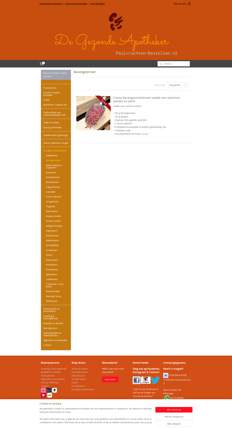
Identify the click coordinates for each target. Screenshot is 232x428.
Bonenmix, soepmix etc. (55, 104)
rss (117, 422)
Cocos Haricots (53, 196)
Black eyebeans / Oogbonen (54, 166)
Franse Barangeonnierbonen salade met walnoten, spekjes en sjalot (146, 99)
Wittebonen (51, 301)
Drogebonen (52, 201)
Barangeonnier (53, 160)
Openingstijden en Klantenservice (52, 334)
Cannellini (50, 191)
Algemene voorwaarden (55, 340)
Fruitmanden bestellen (51, 3)
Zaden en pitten (51, 122)
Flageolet (50, 206)
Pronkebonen (78, 386)
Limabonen (51, 250)
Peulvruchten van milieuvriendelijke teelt (54, 113)
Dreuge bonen (79, 379)
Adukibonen (52, 155)
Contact (47, 345)
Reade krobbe (53, 291)
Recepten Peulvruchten (54, 150)
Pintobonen (51, 264)
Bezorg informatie (52, 127)
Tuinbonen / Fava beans (54, 285)
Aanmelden (110, 379)
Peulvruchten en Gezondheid (51, 310)
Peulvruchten (49, 87)
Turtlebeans (52, 279)
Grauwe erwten (53, 216)
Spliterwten (51, 274)
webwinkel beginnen (128, 422)
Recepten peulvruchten (83, 389)
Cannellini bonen (80, 372)
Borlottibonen (53, 177)
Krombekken (52, 245)
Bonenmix (51, 172)
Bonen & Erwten (80, 368)
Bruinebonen (52, 182)
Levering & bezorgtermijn (53, 368)
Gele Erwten (52, 211)
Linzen (46, 99)
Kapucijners (51, 230)
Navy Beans (52, 259)
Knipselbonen (78, 375)
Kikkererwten (52, 240)
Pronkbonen (52, 269)
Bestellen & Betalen (53, 323)
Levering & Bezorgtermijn (50, 317)
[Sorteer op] (178, 85)
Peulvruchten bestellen (76, 3)
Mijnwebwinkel (156, 422)
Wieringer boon (53, 296)
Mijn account (182, 4)
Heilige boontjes (54, 225)
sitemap (110, 422)
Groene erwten (53, 220)
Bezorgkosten (50, 328)
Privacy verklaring (49, 382)
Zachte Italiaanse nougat (55, 142)
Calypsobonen (53, 187)
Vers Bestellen (98, 3)
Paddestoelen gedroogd (55, 135)
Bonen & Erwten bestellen (51, 93)
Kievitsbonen (52, 235)
